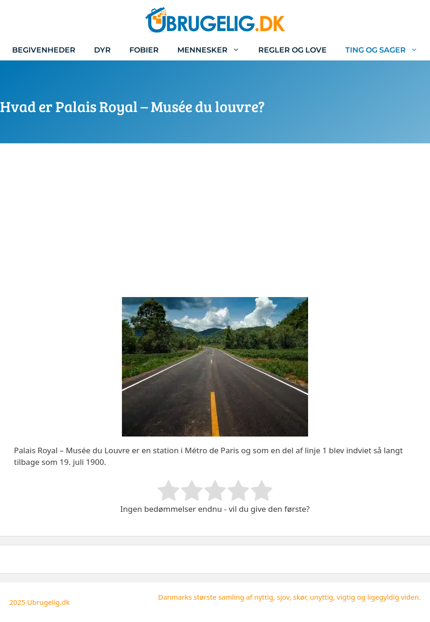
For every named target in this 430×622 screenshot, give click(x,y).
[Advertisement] (215, 227)
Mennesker (213, 50)
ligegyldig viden (393, 597)
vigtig (346, 597)
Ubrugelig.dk (48, 602)
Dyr (102, 50)
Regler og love (292, 50)
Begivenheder (43, 50)
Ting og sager (386, 50)
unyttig (321, 597)
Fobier (144, 50)
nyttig (263, 597)
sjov (283, 597)
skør (299, 597)
